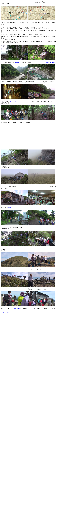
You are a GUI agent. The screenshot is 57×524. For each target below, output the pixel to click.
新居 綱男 (17, 308)
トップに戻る (5, 312)
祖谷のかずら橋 (50, 62)
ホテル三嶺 (13, 101)
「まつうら (11, 207)
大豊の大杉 (18, 62)
